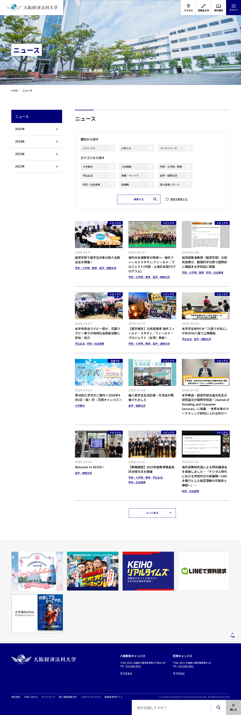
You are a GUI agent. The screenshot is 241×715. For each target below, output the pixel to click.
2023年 (20, 154)
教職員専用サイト (114, 697)
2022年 (20, 166)
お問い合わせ (31, 697)
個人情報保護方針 (68, 697)
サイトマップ (48, 697)
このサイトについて (91, 697)
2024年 (20, 141)
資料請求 (15, 697)
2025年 (20, 129)
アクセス (126, 673)
